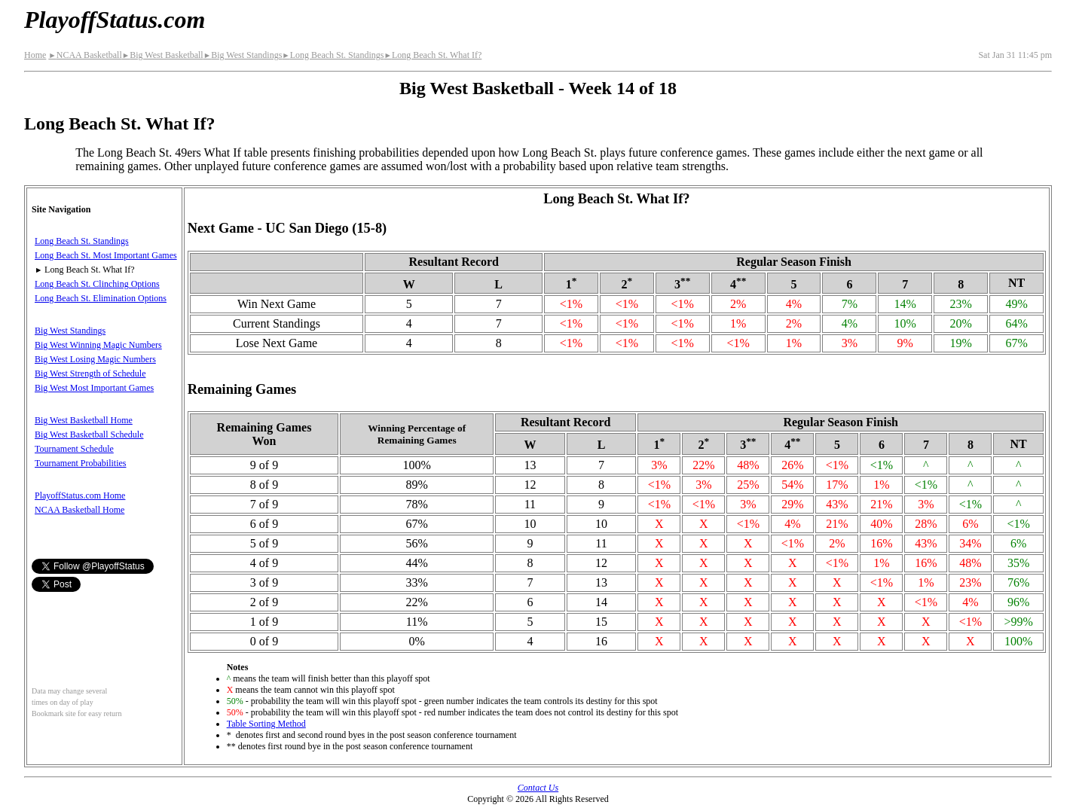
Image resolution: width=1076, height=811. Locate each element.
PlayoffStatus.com (114, 19)
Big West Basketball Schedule (89, 434)
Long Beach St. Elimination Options (101, 298)
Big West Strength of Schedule (90, 373)
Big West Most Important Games (94, 388)
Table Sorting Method (266, 723)
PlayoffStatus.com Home (80, 495)
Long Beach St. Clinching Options (97, 284)
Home (35, 55)
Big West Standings (243, 55)
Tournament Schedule (74, 449)
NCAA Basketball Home (79, 510)
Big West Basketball (162, 55)
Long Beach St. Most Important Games (106, 255)
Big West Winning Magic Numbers (98, 345)
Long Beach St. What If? (432, 55)
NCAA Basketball (84, 55)
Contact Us (538, 787)
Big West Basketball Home (84, 420)
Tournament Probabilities (80, 463)
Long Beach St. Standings (333, 55)
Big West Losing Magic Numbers (95, 359)
